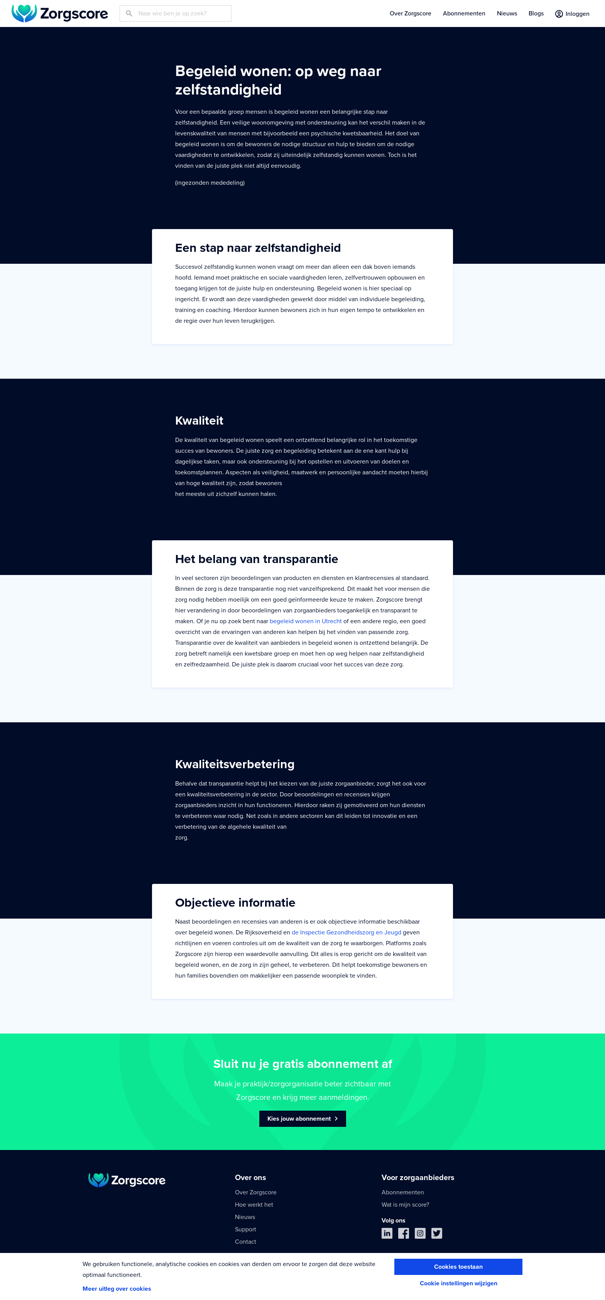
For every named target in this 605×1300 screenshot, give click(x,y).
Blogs (536, 13)
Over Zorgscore (410, 13)
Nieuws (507, 13)
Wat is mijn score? (405, 1205)
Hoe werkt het (254, 1205)
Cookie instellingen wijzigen (458, 1283)
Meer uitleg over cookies (117, 1289)
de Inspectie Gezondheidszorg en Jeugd (346, 932)
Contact (245, 1242)
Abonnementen (464, 13)
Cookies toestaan (458, 1267)
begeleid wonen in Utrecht (306, 621)
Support (245, 1229)
